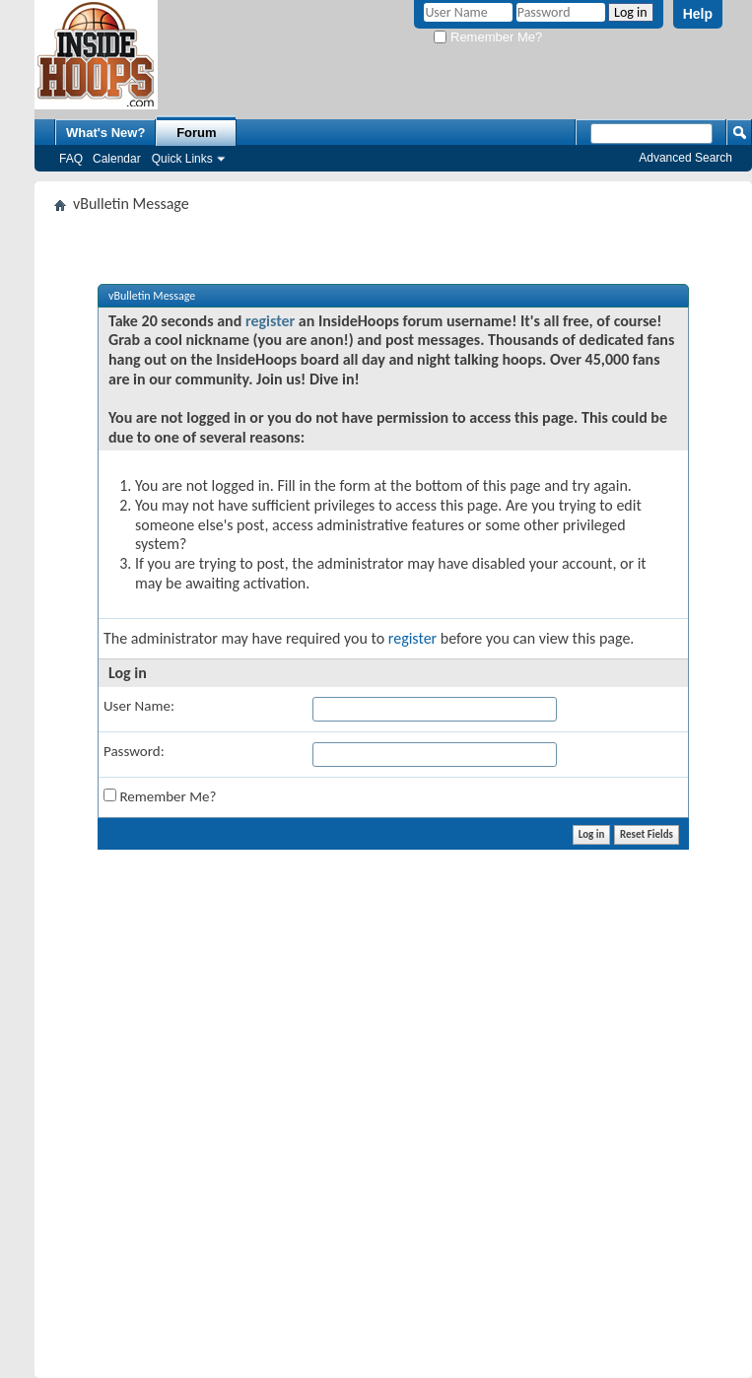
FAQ (71, 159)
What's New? (105, 132)
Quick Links (182, 159)
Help (698, 14)
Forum (196, 132)
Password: (134, 751)
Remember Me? (488, 37)
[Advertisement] (307, 1114)
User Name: (138, 706)
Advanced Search (685, 158)
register (270, 320)
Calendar (117, 159)
